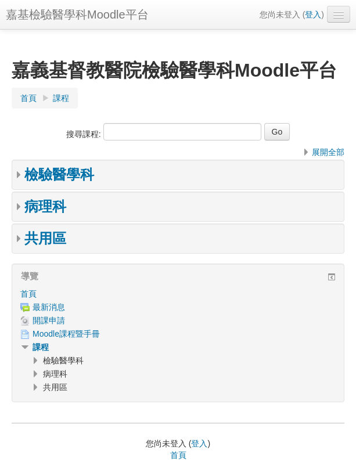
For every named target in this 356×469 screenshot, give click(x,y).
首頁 (28, 293)
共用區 (45, 238)
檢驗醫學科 (59, 174)
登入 (313, 14)
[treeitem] (178, 294)
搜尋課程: (84, 134)
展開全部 (328, 152)
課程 (41, 347)
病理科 (45, 206)
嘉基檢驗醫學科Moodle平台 (77, 14)
